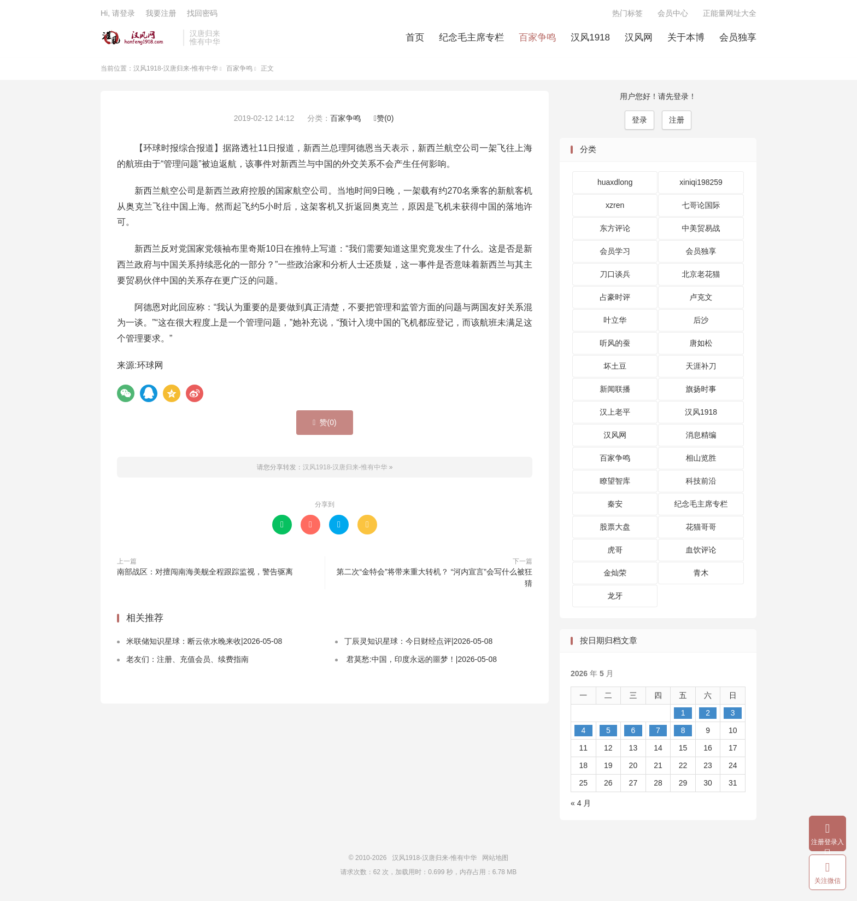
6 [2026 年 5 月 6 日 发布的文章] (633, 732)
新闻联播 (615, 391)
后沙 (701, 322)
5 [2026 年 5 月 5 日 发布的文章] (608, 732)
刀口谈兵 (615, 276)
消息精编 (701, 437)
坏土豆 (614, 368)
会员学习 (615, 253)
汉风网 (639, 38)
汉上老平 (615, 414)
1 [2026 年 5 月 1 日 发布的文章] (683, 715)
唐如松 (701, 345)
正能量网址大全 (729, 14)
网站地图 (495, 860)
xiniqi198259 (701, 184)
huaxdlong (615, 184)
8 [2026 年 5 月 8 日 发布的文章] (683, 732)
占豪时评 (615, 299)
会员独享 (737, 38)
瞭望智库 (615, 483)
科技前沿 (701, 483)
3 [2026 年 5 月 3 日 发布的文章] (733, 715)
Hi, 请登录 (118, 14)
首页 (415, 38)
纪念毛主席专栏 (471, 38)
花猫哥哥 (701, 529)
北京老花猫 (701, 276)
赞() (384, 120)
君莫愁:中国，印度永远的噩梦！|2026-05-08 (420, 661)
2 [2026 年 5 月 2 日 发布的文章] (708, 715)
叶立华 (614, 322)
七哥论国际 (701, 207)
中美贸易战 (701, 230)
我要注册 (160, 14)
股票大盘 (615, 529)
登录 (639, 122)
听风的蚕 (615, 345)
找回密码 (202, 14)
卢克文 (701, 299)
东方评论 (615, 230)
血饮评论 (701, 552)
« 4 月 (581, 805)
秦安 (615, 506)
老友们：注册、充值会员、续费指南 (187, 661)
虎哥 (615, 552)
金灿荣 (614, 575)
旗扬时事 (701, 391)
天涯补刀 (701, 368)
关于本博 (686, 38)
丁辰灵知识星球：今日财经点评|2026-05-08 (418, 643)
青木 (701, 575)
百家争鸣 (537, 38)
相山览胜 (701, 460)
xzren (615, 207)
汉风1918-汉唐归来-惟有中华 (139, 39)
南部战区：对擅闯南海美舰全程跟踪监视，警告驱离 (205, 573)
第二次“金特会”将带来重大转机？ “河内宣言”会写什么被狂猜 (434, 579)
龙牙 (615, 598)
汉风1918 (590, 38)
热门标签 (627, 14)
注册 (676, 122)
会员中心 (673, 14)
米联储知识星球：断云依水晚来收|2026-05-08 (204, 643)
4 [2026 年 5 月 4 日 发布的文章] (583, 732)
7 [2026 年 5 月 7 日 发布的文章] (658, 732)
